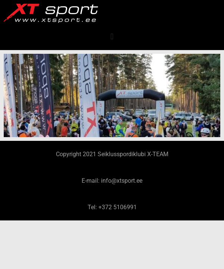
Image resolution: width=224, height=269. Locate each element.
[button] (112, 36)
